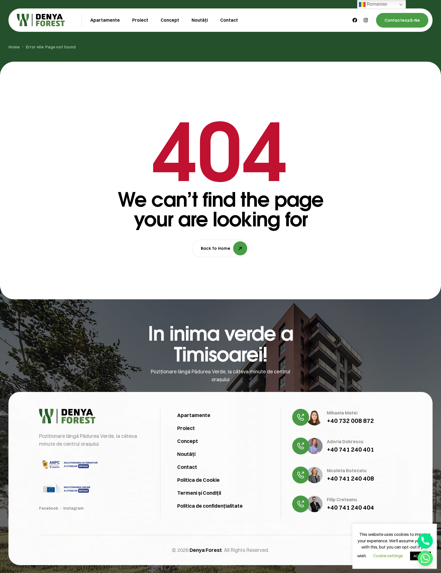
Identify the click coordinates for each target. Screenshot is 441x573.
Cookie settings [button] (388, 555)
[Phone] (425, 541)
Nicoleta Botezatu (346, 497)
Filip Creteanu (342, 526)
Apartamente (193, 442)
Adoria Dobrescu (345, 468)
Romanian (373, 4)
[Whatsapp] (425, 558)
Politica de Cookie (198, 506)
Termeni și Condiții (199, 519)
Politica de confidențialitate (210, 532)
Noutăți (186, 481)
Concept (187, 468)
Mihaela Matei (342, 439)
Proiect (186, 455)
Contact (187, 493)
